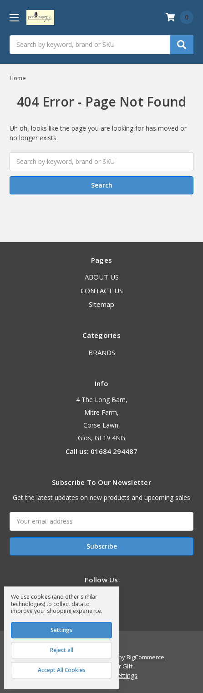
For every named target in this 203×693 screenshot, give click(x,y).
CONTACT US (102, 290)
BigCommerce (145, 657)
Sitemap (101, 304)
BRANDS (101, 352)
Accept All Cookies (62, 670)
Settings (61, 630)
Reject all (61, 650)
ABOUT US (102, 276)
